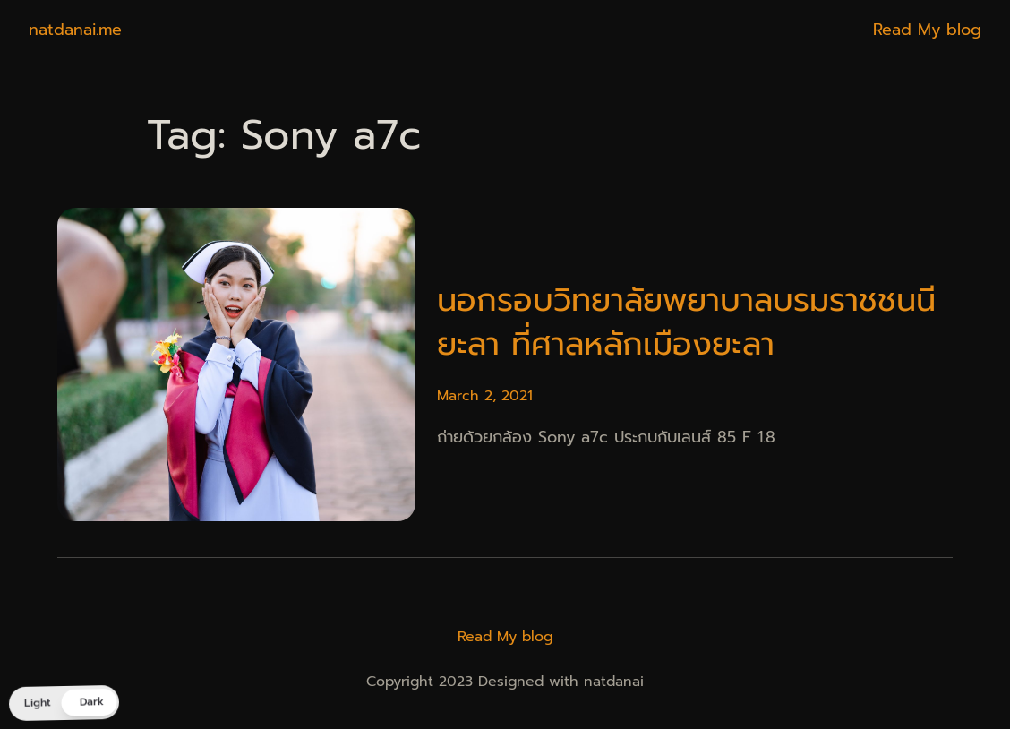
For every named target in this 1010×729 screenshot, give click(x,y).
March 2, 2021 (485, 396)
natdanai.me (75, 30)
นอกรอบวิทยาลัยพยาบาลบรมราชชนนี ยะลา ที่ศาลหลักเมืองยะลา (686, 323)
